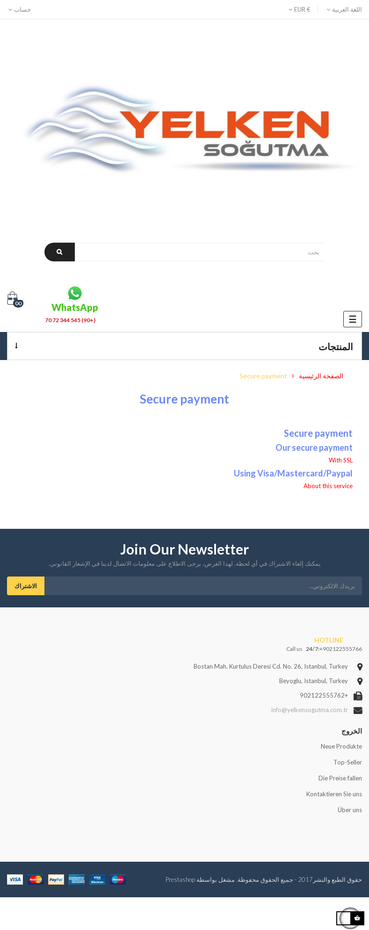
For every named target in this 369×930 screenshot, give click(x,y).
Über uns (350, 810)
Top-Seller (347, 762)
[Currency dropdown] (302, 9)
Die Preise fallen (340, 778)
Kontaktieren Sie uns (334, 794)
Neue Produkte (341, 746)
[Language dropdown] (343, 9)
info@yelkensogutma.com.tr (309, 710)
